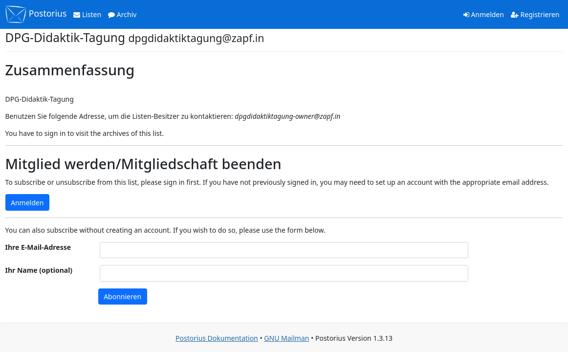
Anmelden (483, 14)
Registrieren (535, 14)
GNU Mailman (286, 338)
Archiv (122, 14)
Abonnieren (122, 296)
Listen (87, 14)
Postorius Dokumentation (216, 338)
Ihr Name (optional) (39, 270)
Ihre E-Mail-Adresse (38, 247)
